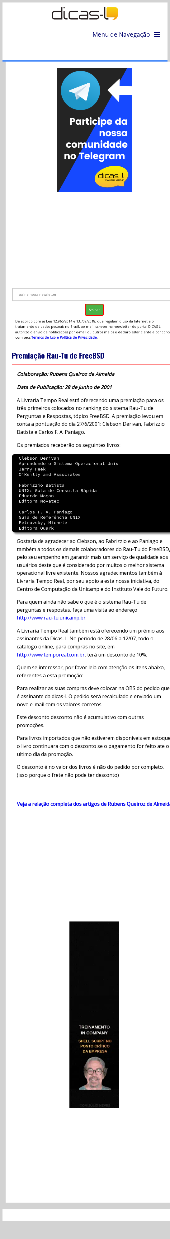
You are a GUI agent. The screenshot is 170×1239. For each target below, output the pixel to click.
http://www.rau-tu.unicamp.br (51, 617)
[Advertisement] (89, 867)
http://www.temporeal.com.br (51, 654)
